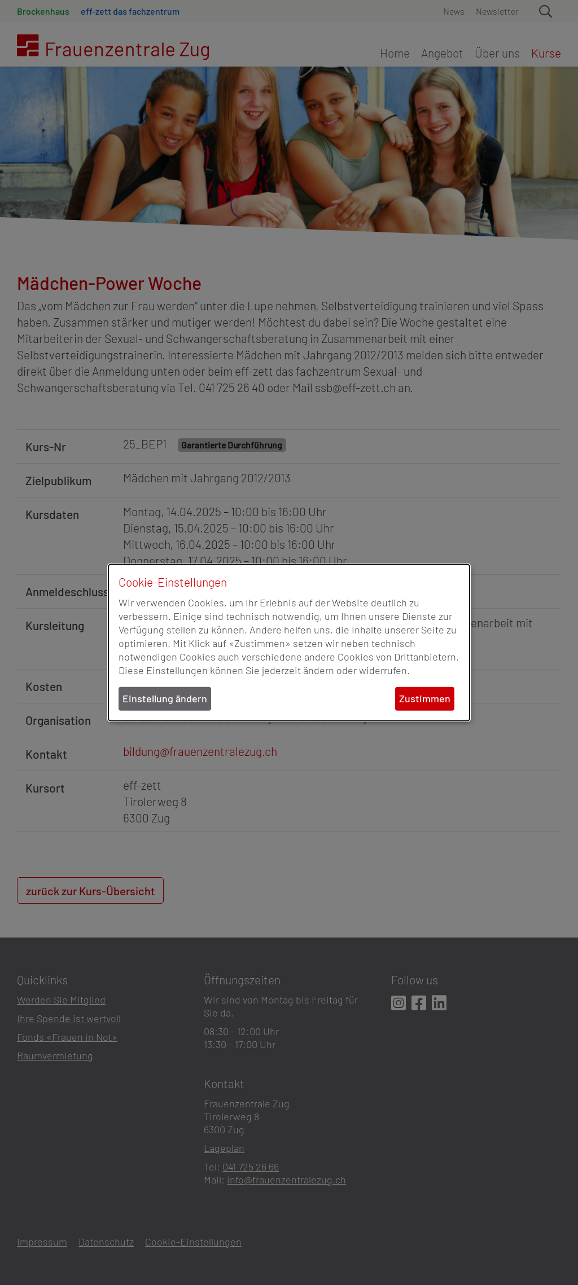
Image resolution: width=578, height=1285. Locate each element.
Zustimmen (424, 698)
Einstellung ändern (164, 698)
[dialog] (289, 643)
